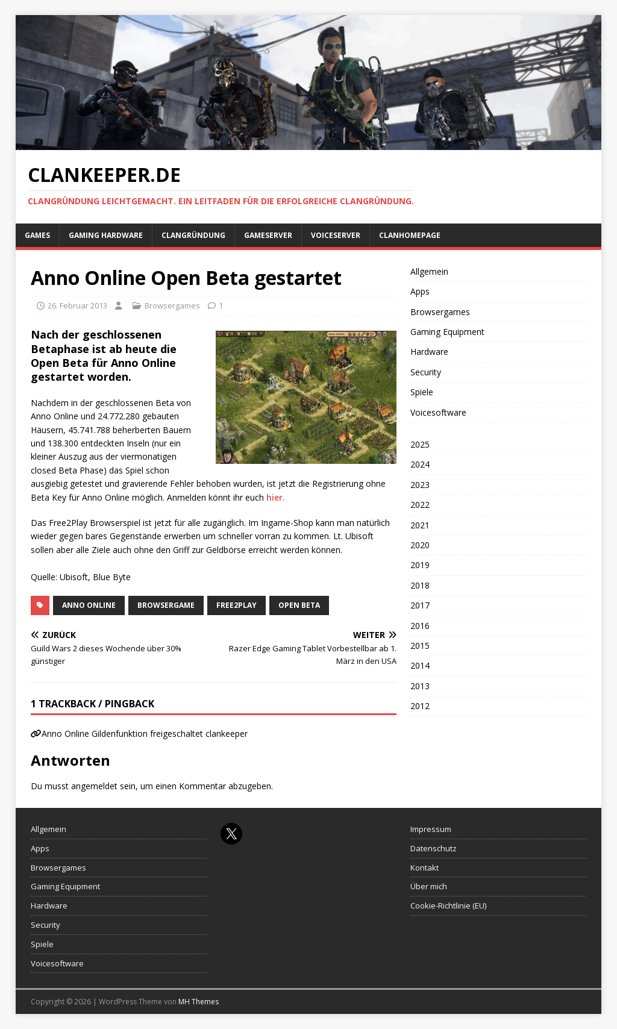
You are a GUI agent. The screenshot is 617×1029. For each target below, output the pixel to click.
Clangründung (193, 235)
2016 (420, 625)
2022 (420, 504)
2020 (420, 545)
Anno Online (89, 605)
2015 (420, 645)
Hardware (429, 351)
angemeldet (94, 786)
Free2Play (236, 605)
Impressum (430, 829)
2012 (420, 706)
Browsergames (172, 305)
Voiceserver (335, 235)
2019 (420, 565)
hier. (275, 497)
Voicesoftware (438, 412)
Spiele (421, 392)
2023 (420, 484)
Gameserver (268, 235)
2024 (420, 464)
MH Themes (198, 1001)
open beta (299, 605)
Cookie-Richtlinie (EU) (448, 905)
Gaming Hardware (106, 235)
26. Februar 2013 (77, 305)
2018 (420, 585)
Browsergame (166, 605)
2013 (420, 686)
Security (425, 372)
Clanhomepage (409, 235)
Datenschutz (433, 848)
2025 (420, 444)
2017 (420, 605)
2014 (420, 665)
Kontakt (424, 867)
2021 (420, 525)
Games (37, 235)
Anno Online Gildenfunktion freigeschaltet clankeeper (145, 733)
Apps (420, 291)
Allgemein (429, 271)
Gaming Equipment (447, 331)
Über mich (428, 886)
